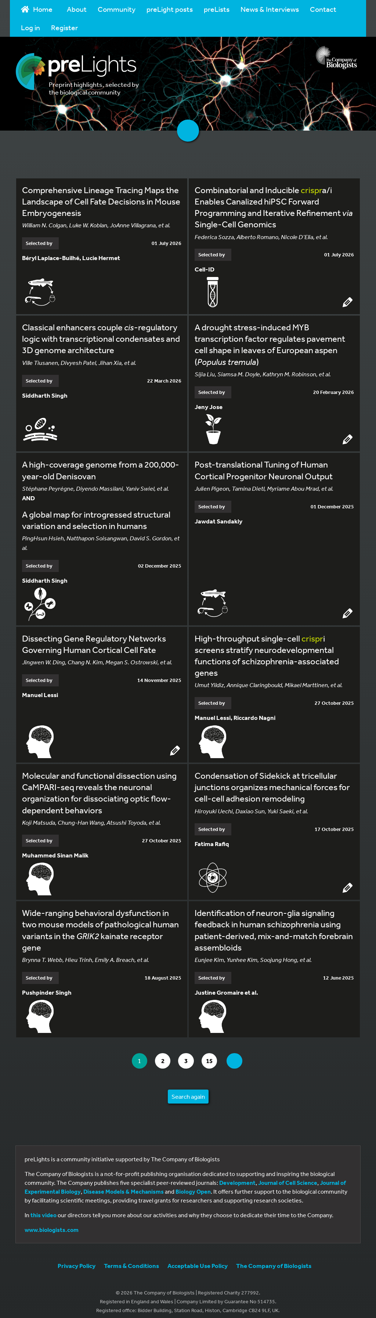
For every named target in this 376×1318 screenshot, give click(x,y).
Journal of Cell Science (287, 1177)
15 (214, 1055)
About (77, 9)
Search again (188, 1091)
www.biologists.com (52, 1224)
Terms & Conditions (131, 1260)
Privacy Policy (76, 1260)
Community (116, 9)
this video (43, 1209)
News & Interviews (270, 9)
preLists (216, 9)
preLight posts (170, 9)
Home (37, 9)
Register (64, 27)
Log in (30, 27)
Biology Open (193, 1186)
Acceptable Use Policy (197, 1260)
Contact (323, 9)
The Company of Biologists (273, 1260)
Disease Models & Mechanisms (123, 1186)
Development (237, 1177)
